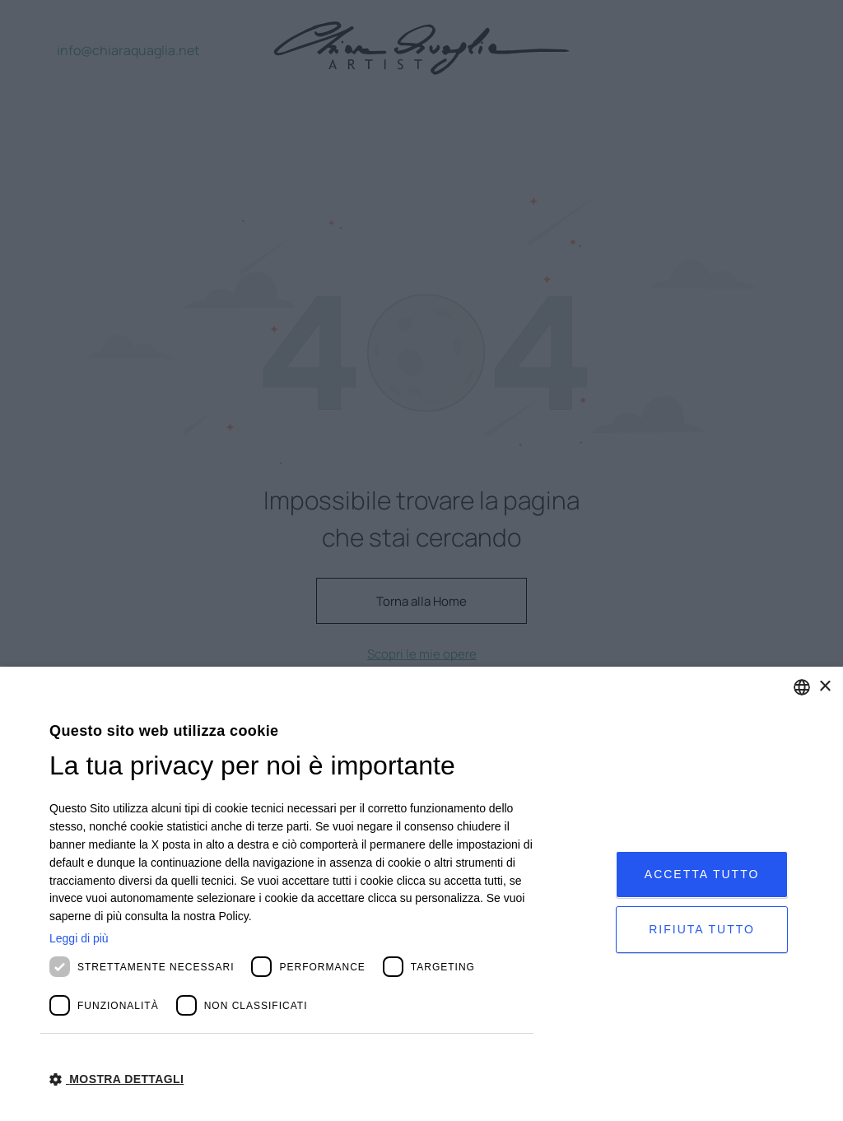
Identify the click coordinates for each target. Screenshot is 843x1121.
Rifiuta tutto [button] (702, 929)
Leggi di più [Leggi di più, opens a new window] (79, 938)
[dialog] (421, 894)
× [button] (824, 687)
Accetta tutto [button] (702, 874)
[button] (291, 1078)
